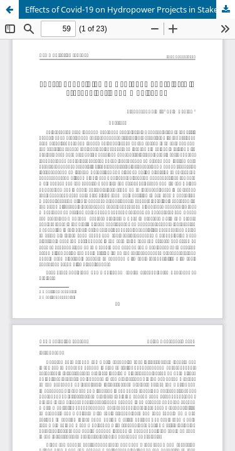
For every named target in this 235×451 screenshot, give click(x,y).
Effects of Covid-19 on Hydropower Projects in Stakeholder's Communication (130, 9)
